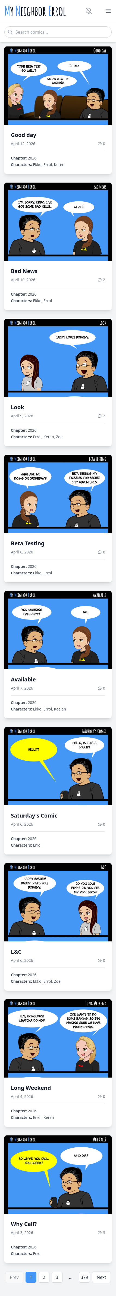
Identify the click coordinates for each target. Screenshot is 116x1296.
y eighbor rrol (35, 10)
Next (101, 1277)
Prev (14, 1277)
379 (84, 1277)
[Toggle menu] (108, 10)
